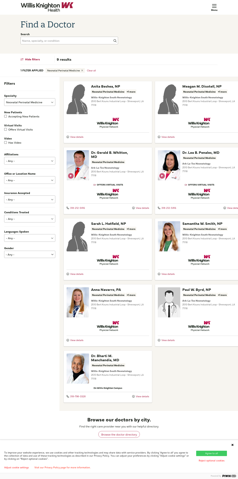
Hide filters (30, 59)
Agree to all (211, 453)
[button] (214, 7)
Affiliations (11, 154)
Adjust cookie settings (16, 467)
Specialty (10, 95)
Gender (9, 248)
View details (75, 136)
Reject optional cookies (212, 460)
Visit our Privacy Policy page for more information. (62, 467)
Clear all (91, 70)
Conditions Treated (16, 212)
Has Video (14, 142)
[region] (148, 244)
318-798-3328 (76, 396)
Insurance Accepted (17, 193)
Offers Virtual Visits (20, 129)
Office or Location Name (20, 173)
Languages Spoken (16, 231)
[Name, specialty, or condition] (69, 40)
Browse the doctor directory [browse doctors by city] (119, 434)
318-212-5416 (76, 207)
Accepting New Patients (23, 116)
